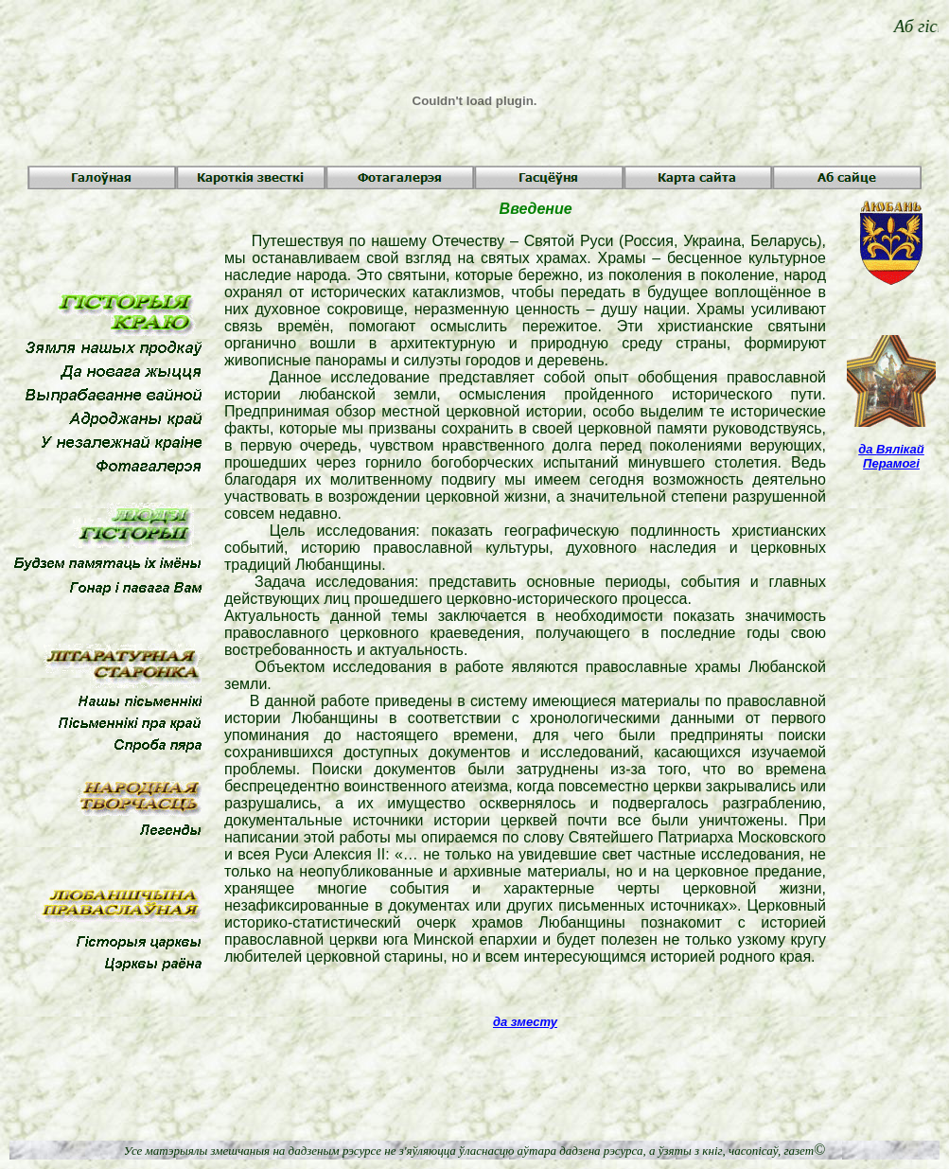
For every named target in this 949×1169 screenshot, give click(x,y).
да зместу (525, 1022)
